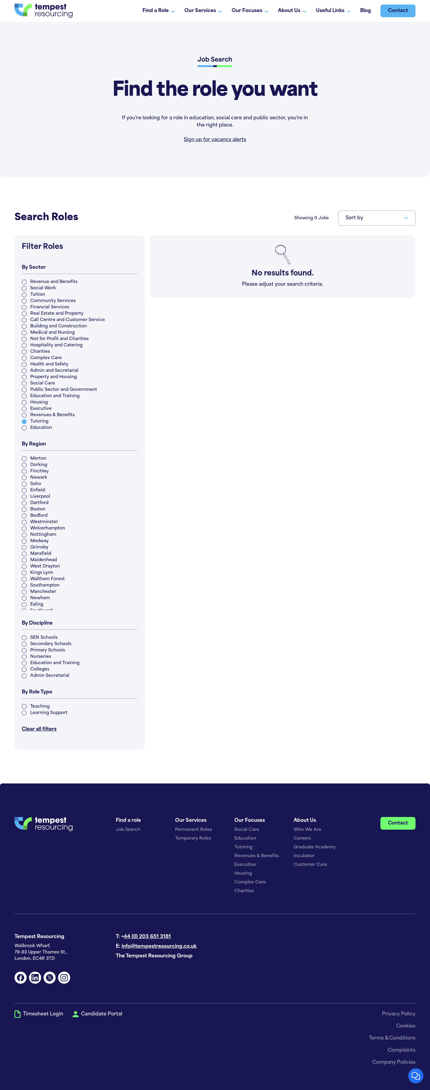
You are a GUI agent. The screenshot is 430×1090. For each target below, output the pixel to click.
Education (245, 838)
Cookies (405, 1026)
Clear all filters (39, 729)
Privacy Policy (398, 1014)
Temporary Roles (193, 838)
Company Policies (393, 1062)
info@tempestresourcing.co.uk (159, 946)
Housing (243, 873)
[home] (44, 11)
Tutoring (243, 847)
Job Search (128, 830)
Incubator (304, 856)
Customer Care (310, 865)
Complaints (401, 1050)
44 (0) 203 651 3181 (147, 936)
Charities (244, 891)
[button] (376, 218)
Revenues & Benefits (256, 856)
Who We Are (307, 830)
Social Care (246, 830)
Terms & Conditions (392, 1038)
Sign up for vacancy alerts (215, 139)
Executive (245, 865)
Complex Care (250, 882)
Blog (365, 10)
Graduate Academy (315, 847)
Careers (302, 838)
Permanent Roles (193, 830)
